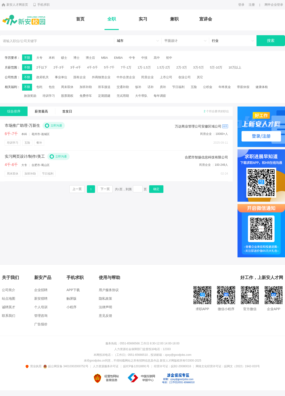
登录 (241, 4)
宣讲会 (205, 19)
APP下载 (73, 290)
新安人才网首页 (15, 4)
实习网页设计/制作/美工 (25, 156)
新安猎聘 (41, 298)
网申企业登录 (274, 4)
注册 (252, 4)
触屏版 (71, 298)
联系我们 (8, 316)
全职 (111, 19)
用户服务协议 (109, 290)
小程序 (71, 307)
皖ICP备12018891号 (136, 366)
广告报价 (41, 324)
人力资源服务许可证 (106, 366)
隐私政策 (105, 298)
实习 (143, 19)
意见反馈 (105, 316)
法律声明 (105, 307)
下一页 (105, 189)
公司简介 (8, 290)
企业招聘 (41, 290)
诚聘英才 (8, 307)
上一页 (77, 189)
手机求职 (41, 4)
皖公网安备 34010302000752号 (66, 366)
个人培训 (41, 307)
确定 (156, 189)
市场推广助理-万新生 (22, 125)
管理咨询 (41, 316)
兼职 (174, 19)
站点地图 (8, 298)
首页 (80, 19)
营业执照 (34, 366)
